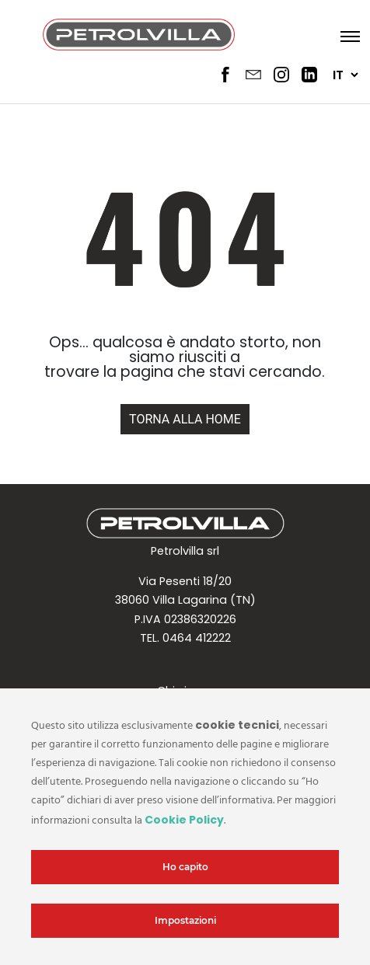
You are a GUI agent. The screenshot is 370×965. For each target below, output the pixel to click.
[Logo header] (138, 36)
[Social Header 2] (253, 74)
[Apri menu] (345, 35)
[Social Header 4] (309, 74)
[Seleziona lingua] (345, 75)
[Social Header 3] (281, 74)
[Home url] (185, 419)
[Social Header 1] (225, 74)
